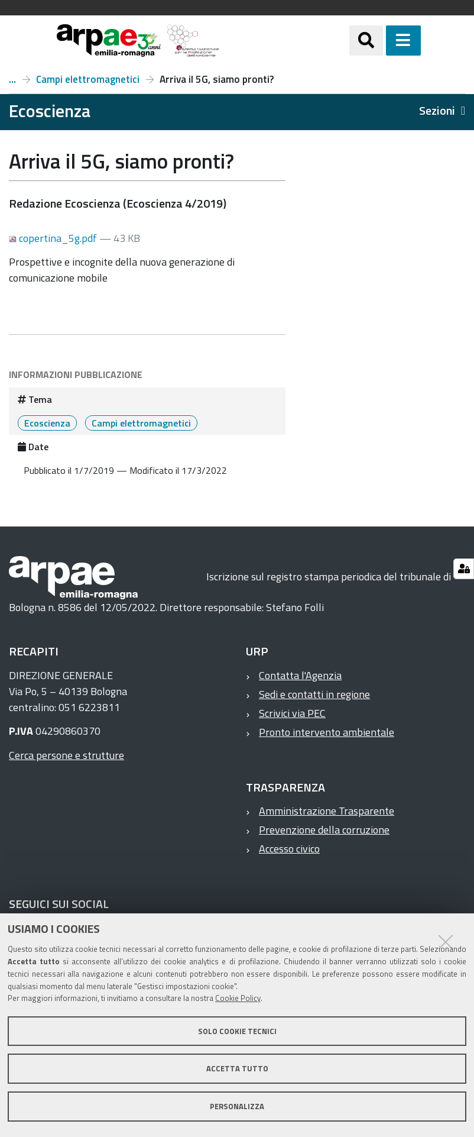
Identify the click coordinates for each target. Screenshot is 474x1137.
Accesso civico (289, 849)
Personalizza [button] (237, 1106)
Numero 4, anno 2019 (12, 79)
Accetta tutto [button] (237, 1068)
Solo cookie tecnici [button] (237, 1031)
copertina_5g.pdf (54, 238)
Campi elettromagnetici (87, 79)
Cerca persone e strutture (66, 755)
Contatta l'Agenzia (300, 675)
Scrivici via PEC (292, 713)
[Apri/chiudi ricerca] (381, 40)
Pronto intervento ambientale (326, 732)
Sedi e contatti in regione (314, 694)
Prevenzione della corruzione (324, 830)
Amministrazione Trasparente (326, 811)
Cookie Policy (238, 998)
